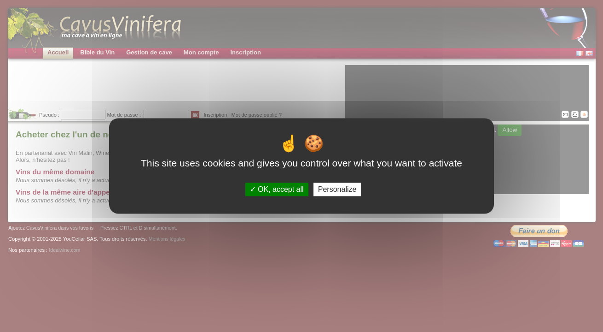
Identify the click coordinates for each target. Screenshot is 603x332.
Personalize (337, 189)
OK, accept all (277, 189)
